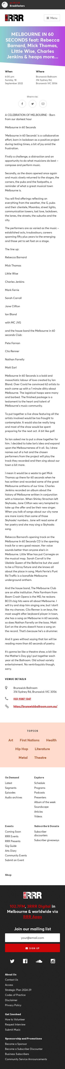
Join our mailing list (32, 928)
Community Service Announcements (26, 1059)
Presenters (40, 797)
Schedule (39, 783)
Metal (23, 757)
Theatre (40, 757)
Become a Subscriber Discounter (23, 1049)
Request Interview (15, 1024)
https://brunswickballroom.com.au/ (35, 706)
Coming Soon (13, 831)
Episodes (10, 792)
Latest (8, 783)
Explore (39, 777)
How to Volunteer (15, 1019)
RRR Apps (32, 916)
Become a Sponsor (16, 1044)
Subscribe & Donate (46, 826)
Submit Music (12, 1029)
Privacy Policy (13, 1005)
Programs (39, 787)
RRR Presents (12, 841)
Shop (8, 874)
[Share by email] (43, 104)
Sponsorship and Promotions (23, 1038)
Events (9, 826)
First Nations (29, 740)
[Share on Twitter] (32, 104)
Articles (38, 811)
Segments (10, 787)
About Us (10, 974)
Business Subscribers (17, 1054)
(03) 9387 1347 (22, 698)
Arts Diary (10, 850)
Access (9, 984)
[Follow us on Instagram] (53, 961)
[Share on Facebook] (22, 104)
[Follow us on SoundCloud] (39, 962)
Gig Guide (10, 845)
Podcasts (39, 792)
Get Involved (13, 1014)
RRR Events (11, 836)
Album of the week (45, 802)
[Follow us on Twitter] (12, 961)
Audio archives (13, 797)
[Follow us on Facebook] (25, 961)
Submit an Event (14, 860)
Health (51, 740)
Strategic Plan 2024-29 (18, 990)
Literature (42, 749)
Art (10, 740)
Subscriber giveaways (46, 840)
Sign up (32, 948)
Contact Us (11, 979)
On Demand (12, 777)
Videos (38, 816)
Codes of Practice (15, 995)
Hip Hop (21, 749)
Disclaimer (11, 1000)
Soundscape (41, 806)
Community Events (16, 855)
